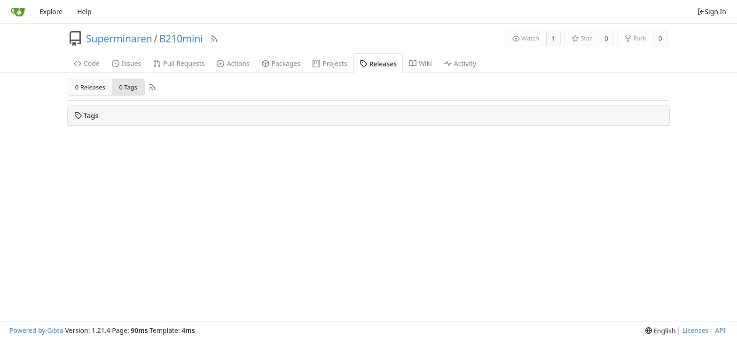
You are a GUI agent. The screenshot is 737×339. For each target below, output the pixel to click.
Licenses (695, 330)
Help (84, 11)
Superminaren (119, 38)
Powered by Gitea (36, 330)
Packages (281, 63)
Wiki (420, 63)
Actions (233, 63)
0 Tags (128, 87)
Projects (330, 63)
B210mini (181, 38)
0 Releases (90, 87)
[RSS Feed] (214, 38)
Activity (460, 63)
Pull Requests (178, 63)
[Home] (18, 11)
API (720, 330)
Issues (126, 63)
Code (87, 63)
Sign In (711, 11)
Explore (51, 11)
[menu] (660, 330)
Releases (378, 63)
